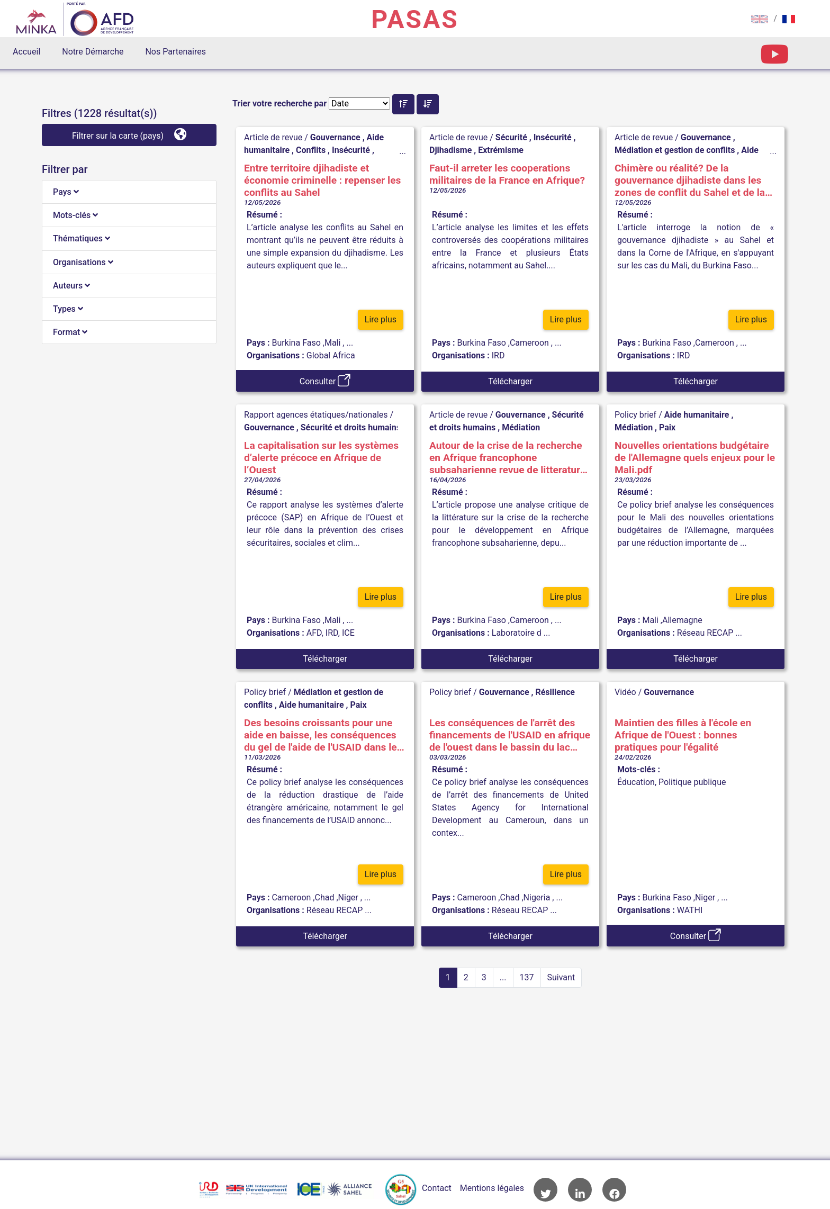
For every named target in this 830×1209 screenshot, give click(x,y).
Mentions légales (492, 1188)
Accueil (26, 52)
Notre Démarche (92, 52)
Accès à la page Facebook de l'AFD (614, 1190)
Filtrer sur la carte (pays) (129, 134)
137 (527, 977)
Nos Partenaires (175, 52)
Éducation (636, 782)
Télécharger (510, 381)
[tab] (129, 192)
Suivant (561, 977)
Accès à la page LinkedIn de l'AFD (580, 1190)
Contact (437, 1188)
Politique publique (692, 782)
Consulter (325, 380)
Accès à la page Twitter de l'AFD (545, 1190)
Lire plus (380, 322)
